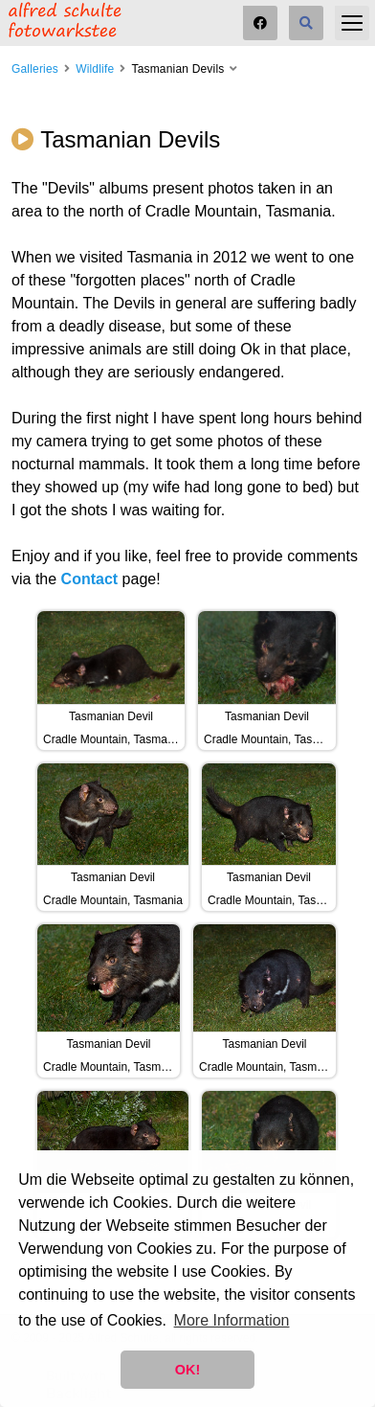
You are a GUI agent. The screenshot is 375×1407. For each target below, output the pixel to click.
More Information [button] (232, 1320)
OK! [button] (187, 1369)
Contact (90, 579)
